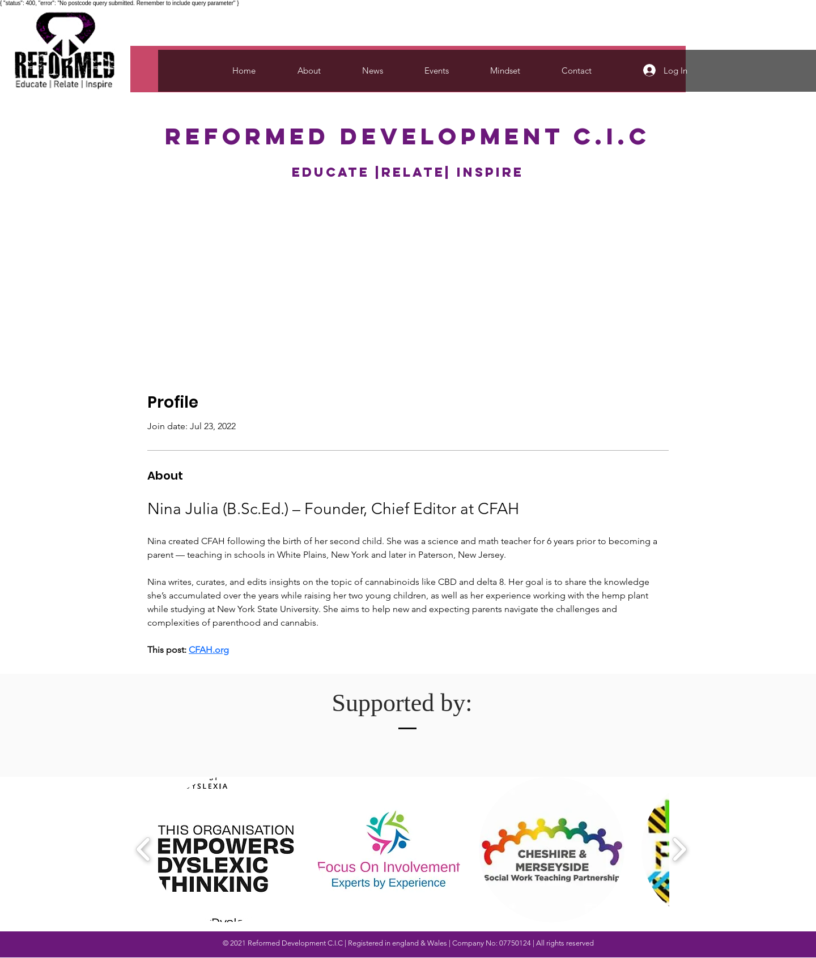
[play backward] (143, 849)
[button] (226, 849)
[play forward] (679, 849)
